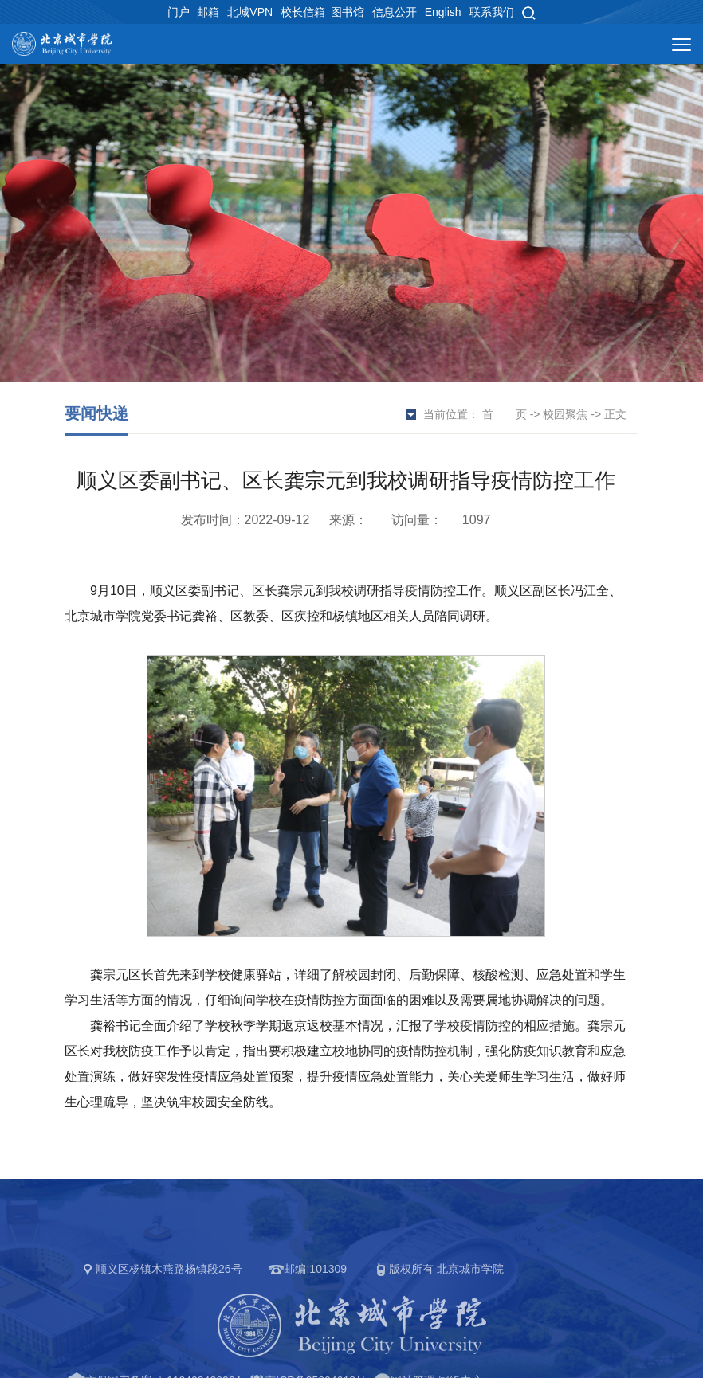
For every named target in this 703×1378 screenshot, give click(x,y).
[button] (528, 12)
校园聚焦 (565, 414)
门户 (178, 12)
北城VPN (250, 12)
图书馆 (347, 12)
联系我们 (491, 12)
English (443, 12)
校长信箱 (303, 12)
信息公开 (394, 12)
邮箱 (208, 12)
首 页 (504, 414)
